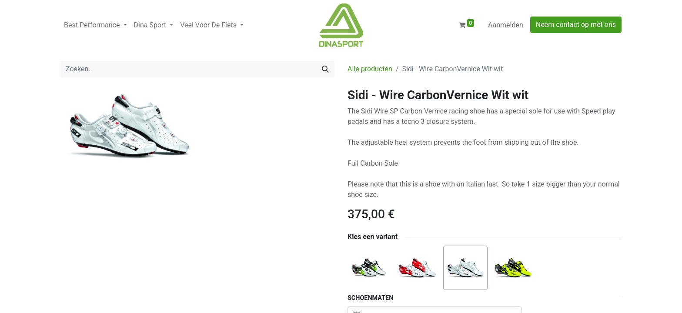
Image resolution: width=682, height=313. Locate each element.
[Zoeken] (325, 69)
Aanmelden (505, 25)
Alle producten (370, 69)
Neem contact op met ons (576, 24)
